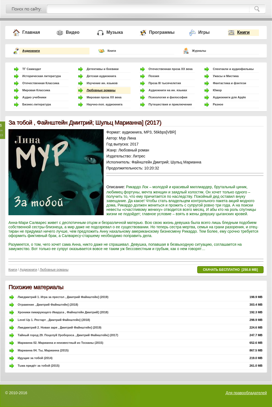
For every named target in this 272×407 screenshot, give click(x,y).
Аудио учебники (34, 97)
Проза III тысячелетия (165, 83)
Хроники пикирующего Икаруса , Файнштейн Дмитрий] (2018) (63, 312)
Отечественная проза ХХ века (171, 69)
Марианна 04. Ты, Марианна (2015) (43, 350)
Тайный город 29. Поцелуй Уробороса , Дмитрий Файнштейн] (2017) (68, 335)
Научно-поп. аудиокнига (104, 104)
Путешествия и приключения (170, 104)
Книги (243, 32)
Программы (162, 32)
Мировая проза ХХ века (103, 97)
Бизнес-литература (36, 104)
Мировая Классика (36, 90)
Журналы (199, 50)
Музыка (114, 32)
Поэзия (154, 76)
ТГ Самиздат (31, 69)
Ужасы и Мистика (226, 76)
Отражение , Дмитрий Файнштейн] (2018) (48, 304)
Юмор (217, 90)
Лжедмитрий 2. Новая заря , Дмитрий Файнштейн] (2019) (59, 327)
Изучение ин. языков (102, 83)
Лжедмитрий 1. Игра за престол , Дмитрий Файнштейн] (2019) (63, 297)
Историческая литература (41, 76)
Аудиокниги (31, 50)
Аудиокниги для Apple (229, 97)
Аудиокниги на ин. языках (168, 90)
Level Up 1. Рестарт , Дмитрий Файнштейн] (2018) (54, 319)
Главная (31, 32)
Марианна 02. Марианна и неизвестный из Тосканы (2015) (60, 342)
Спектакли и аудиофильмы (233, 69)
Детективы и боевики (102, 69)
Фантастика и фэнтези (229, 83)
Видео (72, 32)
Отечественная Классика (40, 83)
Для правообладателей (246, 393)
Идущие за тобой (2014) (35, 358)
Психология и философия (168, 97)
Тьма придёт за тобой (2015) (39, 365)
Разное (218, 104)
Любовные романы (100, 90)
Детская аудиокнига (101, 76)
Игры (204, 32)
